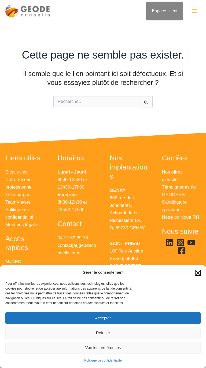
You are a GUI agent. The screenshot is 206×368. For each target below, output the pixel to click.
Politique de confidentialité (103, 360)
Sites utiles (16, 172)
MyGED (13, 261)
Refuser (103, 332)
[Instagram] (180, 243)
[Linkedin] (170, 243)
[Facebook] (182, 251)
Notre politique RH (180, 217)
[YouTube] (191, 243)
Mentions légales (22, 224)
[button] (198, 272)
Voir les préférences (103, 347)
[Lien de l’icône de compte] (164, 11)
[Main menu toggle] (195, 11)
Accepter (103, 318)
